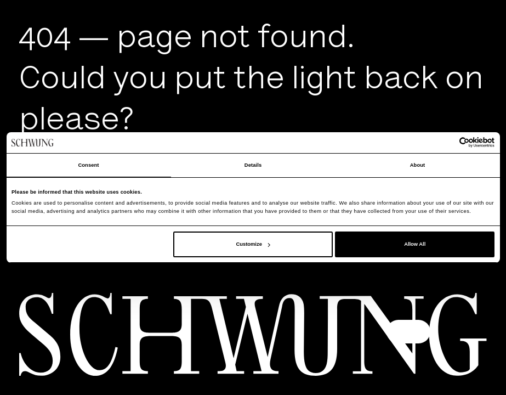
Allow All (414, 244)
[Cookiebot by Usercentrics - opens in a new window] (446, 142)
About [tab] (417, 165)
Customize (253, 244)
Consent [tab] (88, 165)
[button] (408, 331)
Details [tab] (253, 165)
